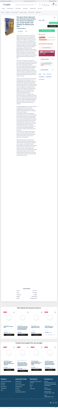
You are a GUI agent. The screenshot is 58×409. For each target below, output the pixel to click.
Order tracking (52, 1)
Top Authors (9, 1)
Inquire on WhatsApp (47, 30)
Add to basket (52, 26)
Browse (3, 8)
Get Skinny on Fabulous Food (8, 327)
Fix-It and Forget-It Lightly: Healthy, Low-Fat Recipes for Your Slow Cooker (36, 362)
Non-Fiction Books (14, 12)
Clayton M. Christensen (21, 359)
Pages (18, 292)
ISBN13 (18, 298)
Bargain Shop (33, 8)
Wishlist (46, 47)
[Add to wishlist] (54, 17)
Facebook (48, 76)
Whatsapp (41, 79)
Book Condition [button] (44, 69)
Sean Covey (47, 359)
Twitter (49, 74)
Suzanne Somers (6, 325)
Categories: (8, 12)
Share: (40, 74)
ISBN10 (18, 296)
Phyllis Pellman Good (34, 359)
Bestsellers (25, 8)
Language (19, 294)
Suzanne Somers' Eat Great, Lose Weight (49, 327)
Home (2, 12)
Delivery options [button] (44, 59)
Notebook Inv (47, 406)
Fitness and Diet (31, 12)
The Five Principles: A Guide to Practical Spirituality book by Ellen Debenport (9, 362)
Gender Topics (38, 12)
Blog (2, 387)
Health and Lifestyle (23, 12)
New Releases (10, 8)
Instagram (41, 76)
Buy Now (9, 334)
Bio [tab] (26, 31)
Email (44, 74)
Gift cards (40, 8)
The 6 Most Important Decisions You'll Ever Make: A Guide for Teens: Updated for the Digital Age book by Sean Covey (50, 362)
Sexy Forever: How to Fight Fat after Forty (35, 327)
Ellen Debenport (6, 359)
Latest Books (18, 8)
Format (18, 290)
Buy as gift (42, 34)
